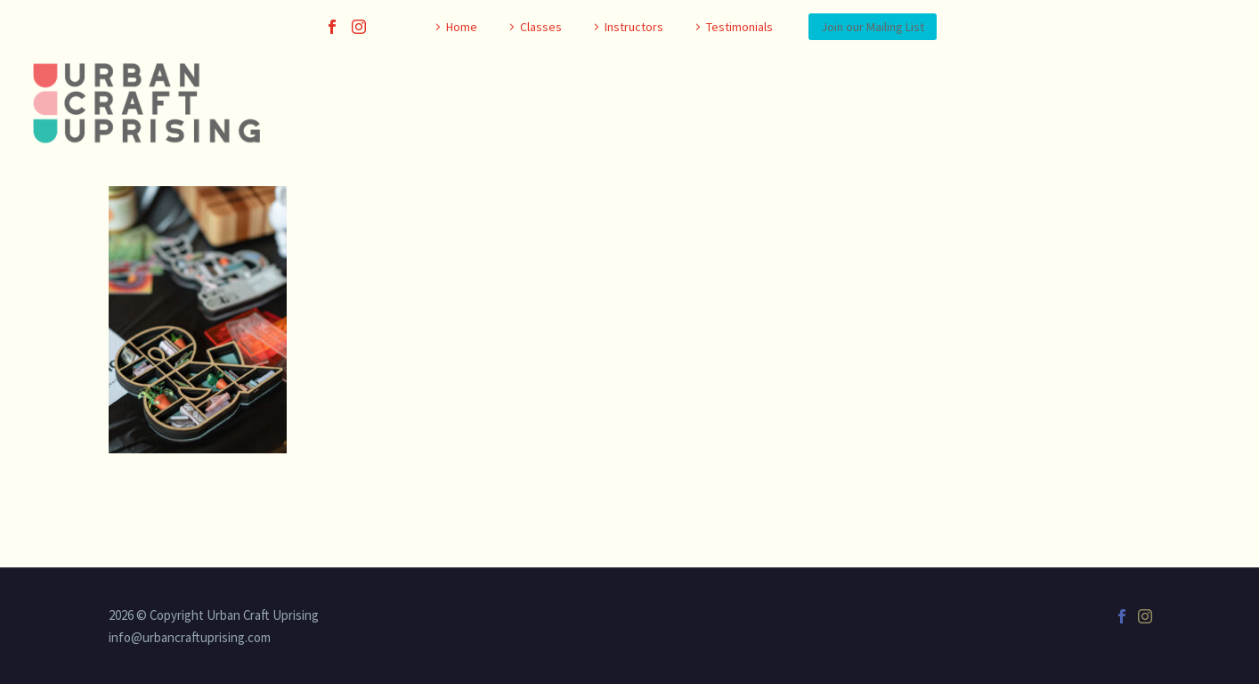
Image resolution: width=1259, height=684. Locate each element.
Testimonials (739, 27)
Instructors (634, 27)
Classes (541, 27)
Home (461, 27)
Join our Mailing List (872, 27)
